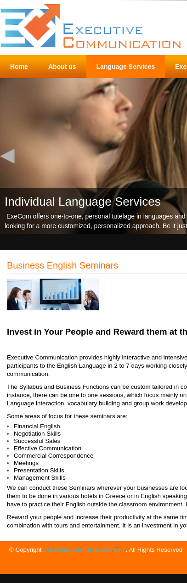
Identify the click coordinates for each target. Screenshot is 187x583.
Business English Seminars (62, 265)
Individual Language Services (83, 201)
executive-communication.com (84, 549)
